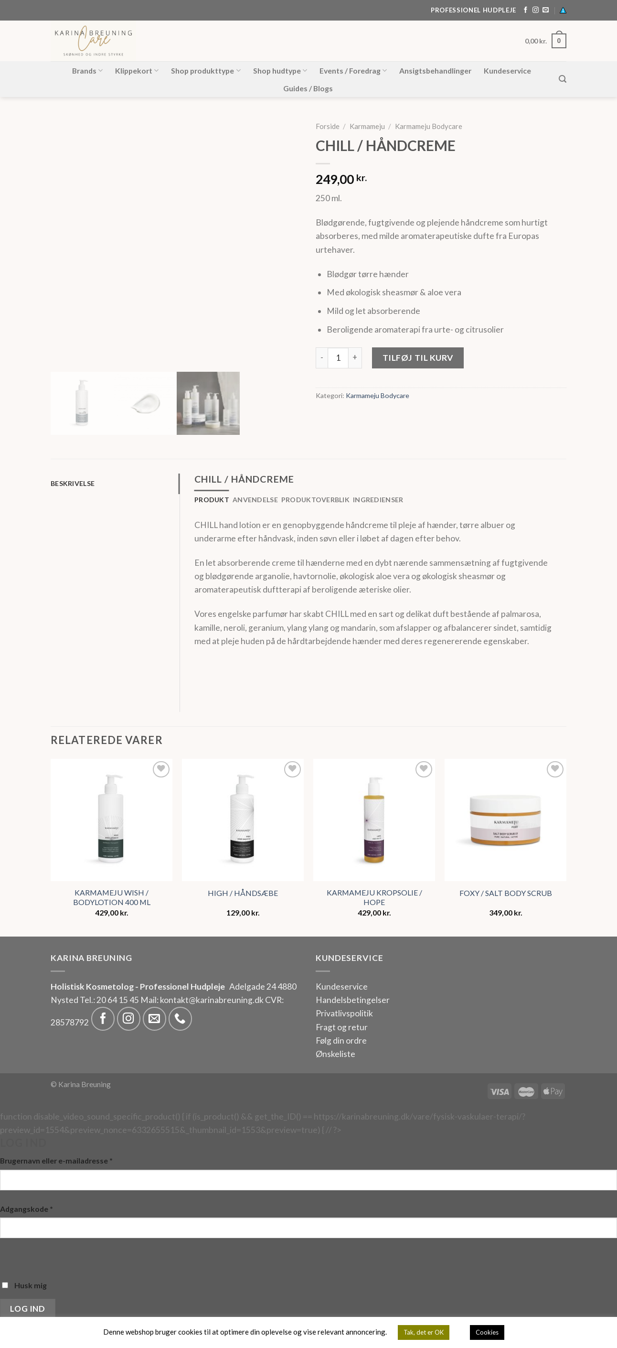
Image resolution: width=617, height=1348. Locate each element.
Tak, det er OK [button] (424, 1332)
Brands (87, 70)
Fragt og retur (342, 1027)
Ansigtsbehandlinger (435, 70)
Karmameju (367, 126)
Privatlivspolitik (344, 1013)
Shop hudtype (280, 70)
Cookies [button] (487, 1332)
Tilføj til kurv (418, 358)
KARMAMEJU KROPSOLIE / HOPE (374, 897)
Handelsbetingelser (353, 1000)
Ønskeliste (335, 1054)
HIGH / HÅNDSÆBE (243, 892)
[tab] (115, 484)
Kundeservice (507, 70)
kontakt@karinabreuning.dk (212, 1000)
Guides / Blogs (308, 88)
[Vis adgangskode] (10, 1256)
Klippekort (137, 70)
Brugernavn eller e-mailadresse (56, 1160)
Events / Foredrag (353, 70)
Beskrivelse (73, 483)
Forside (328, 126)
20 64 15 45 (117, 1000)
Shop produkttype (205, 70)
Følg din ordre (341, 1040)
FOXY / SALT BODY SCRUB (505, 892)
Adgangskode (26, 1208)
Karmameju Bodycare (428, 126)
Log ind (27, 1309)
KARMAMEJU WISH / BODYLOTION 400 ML (111, 897)
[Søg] (562, 79)
